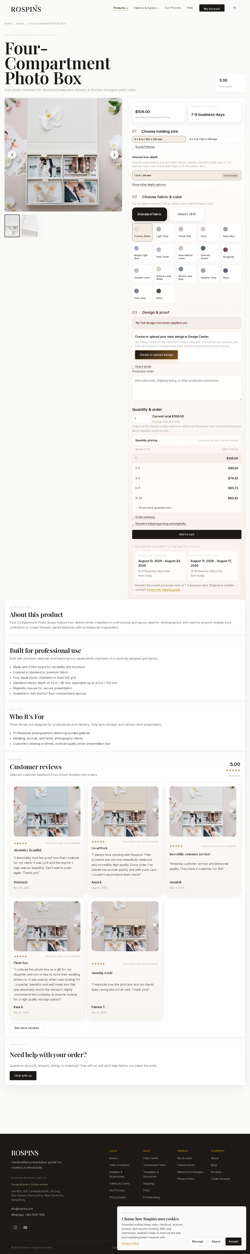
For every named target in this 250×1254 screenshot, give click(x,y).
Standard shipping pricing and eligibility (160, 523)
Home (8, 23)
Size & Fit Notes (145, 146)
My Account (212, 8)
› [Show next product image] (114, 154)
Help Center (150, 1158)
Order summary (145, 517)
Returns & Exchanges (190, 1172)
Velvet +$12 (187, 214)
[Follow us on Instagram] (15, 1227)
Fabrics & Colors (146, 7)
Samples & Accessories (117, 1174)
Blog (214, 1165)
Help (190, 7)
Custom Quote (186, 1165)
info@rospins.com (22, 1208)
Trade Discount (220, 1178)
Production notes (187, 385)
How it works (143, 366)
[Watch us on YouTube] (25, 1227)
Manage (197, 1241)
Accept (233, 1241)
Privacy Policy (186, 1178)
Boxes (20, 23)
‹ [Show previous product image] (12, 154)
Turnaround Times (154, 1165)
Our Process (173, 7)
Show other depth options (149, 184)
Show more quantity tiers (155, 507)
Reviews (216, 1172)
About (214, 1158)
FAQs (146, 1190)
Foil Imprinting (151, 1197)
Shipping (148, 1183)
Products (121, 7)
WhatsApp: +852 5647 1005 (28, 1214)
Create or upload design (156, 354)
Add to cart (186, 534)
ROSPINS (25, 1153)
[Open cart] (235, 8)
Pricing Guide (118, 1197)
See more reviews (26, 1027)
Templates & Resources (151, 1174)
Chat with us (23, 1075)
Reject (216, 1241)
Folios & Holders (119, 1165)
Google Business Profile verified (29, 1184)
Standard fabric (149, 214)
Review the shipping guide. (164, 589)
